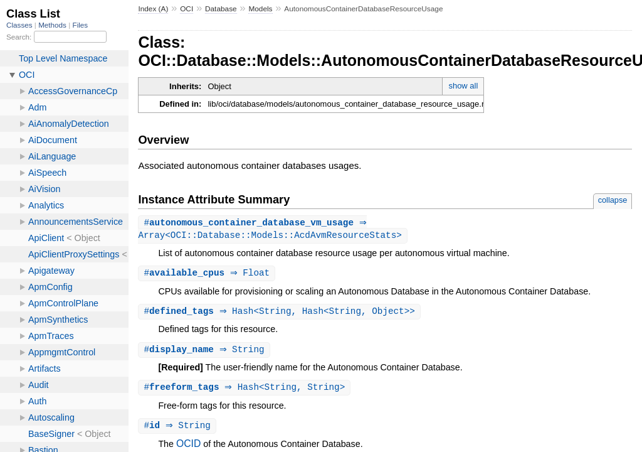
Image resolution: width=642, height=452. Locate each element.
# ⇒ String (205, 352)
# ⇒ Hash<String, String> (246, 391)
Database (221, 8)
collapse (613, 200)
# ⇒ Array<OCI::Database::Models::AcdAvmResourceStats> (269, 229)
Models (260, 8)
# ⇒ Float (208, 275)
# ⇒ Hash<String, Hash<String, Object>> (281, 314)
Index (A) (153, 8)
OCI (186, 8)
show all (463, 85)
